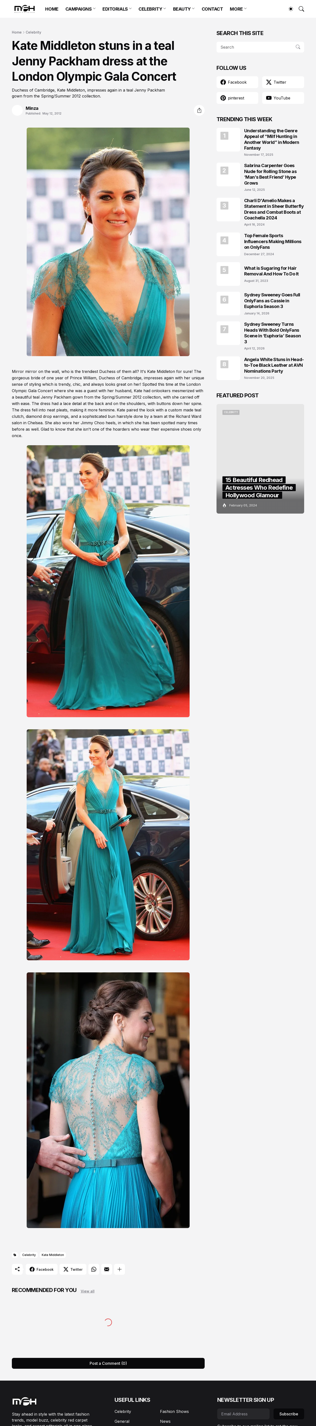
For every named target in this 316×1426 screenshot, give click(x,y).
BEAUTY (182, 9)
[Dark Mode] (288, 9)
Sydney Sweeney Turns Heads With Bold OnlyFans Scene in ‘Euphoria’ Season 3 (272, 333)
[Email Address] (243, 1413)
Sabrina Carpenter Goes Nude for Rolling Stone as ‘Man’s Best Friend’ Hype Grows (270, 174)
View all (88, 1291)
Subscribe (288, 1413)
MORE (236, 9)
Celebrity (33, 32)
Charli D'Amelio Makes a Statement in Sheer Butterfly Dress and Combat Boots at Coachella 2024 (274, 209)
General (122, 1421)
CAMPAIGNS (78, 9)
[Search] (299, 9)
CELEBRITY (150, 9)
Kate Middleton (53, 1255)
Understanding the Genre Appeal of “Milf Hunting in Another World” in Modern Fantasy (271, 139)
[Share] (199, 110)
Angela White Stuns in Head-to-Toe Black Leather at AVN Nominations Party (274, 365)
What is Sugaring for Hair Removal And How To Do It (271, 271)
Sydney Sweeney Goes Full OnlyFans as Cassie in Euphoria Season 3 (272, 300)
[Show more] (119, 1269)
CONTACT (212, 9)
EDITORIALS (115, 9)
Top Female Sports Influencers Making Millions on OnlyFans (272, 241)
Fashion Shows (174, 1411)
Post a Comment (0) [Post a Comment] (108, 1363)
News (165, 1421)
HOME (51, 9)
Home (17, 32)
